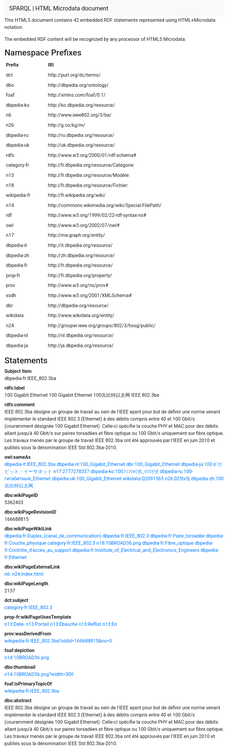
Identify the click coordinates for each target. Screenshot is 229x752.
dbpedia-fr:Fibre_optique (168, 543)
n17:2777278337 (71, 471)
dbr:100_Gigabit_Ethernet (153, 464)
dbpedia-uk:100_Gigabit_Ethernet (87, 478)
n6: (7, 574)
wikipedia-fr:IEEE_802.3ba (31, 691)
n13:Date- (14, 624)
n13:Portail (37, 624)
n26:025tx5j (177, 478)
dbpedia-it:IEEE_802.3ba (29, 464)
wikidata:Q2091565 (143, 478)
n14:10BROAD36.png (26, 657)
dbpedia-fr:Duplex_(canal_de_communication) (52, 536)
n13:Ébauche (64, 624)
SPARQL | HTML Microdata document (58, 8)
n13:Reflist (90, 624)
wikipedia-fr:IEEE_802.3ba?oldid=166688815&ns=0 (58, 641)
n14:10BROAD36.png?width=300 (39, 674)
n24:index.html (28, 574)
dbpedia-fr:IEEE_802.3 (126, 536)
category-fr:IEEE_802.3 (71, 543)
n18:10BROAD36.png (118, 543)
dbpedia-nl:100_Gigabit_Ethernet (91, 464)
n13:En (110, 624)
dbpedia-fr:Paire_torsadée (177, 536)
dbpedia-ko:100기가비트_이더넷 (125, 471)
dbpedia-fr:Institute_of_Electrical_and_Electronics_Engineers (135, 550)
